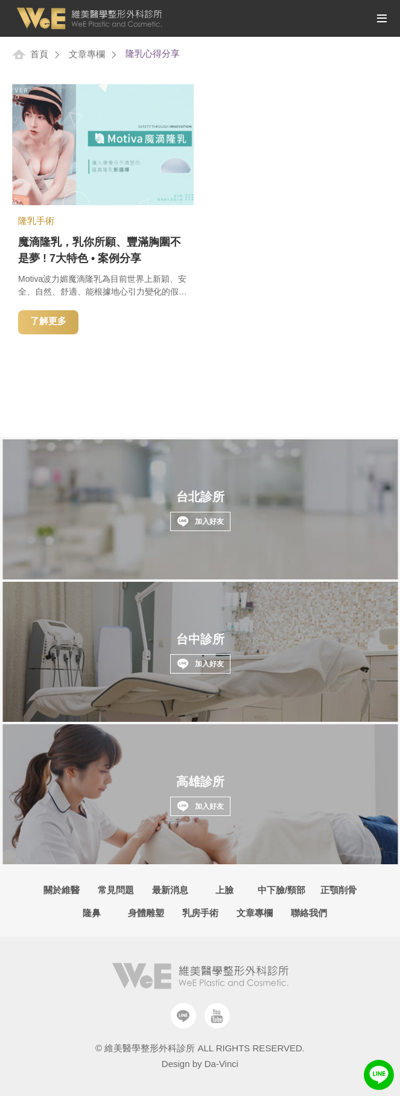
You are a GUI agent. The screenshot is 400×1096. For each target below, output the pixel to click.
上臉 (224, 890)
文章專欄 (87, 54)
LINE (379, 1075)
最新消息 (170, 890)
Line (183, 1015)
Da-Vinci (221, 1064)
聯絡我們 (309, 913)
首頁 (39, 54)
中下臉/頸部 (281, 890)
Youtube (217, 1015)
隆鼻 (92, 913)
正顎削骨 (338, 890)
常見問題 (116, 890)
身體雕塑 (146, 913)
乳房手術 (200, 913)
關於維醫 (61, 890)
